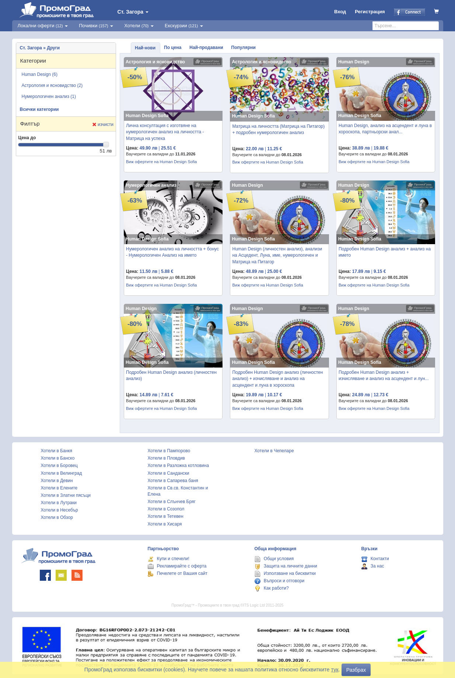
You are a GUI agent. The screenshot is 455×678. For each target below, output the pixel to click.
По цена (172, 47)
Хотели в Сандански (168, 473)
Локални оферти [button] (43, 25)
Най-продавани (206, 47)
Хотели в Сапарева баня (173, 480)
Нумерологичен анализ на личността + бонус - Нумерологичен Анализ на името (172, 252)
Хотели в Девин (57, 480)
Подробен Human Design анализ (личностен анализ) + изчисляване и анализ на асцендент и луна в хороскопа (277, 378)
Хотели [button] (139, 25)
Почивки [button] (96, 25)
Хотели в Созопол (166, 509)
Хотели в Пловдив (166, 458)
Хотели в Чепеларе (274, 450)
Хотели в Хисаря (165, 524)
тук (335, 669)
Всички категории (39, 109)
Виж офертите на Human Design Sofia (161, 161)
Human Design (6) (39, 74)
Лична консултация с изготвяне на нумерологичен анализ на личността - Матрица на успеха (165, 132)
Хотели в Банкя (57, 450)
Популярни (243, 47)
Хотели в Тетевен (165, 516)
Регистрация (370, 11)
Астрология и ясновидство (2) (52, 85)
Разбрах (356, 670)
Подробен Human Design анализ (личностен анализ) (171, 375)
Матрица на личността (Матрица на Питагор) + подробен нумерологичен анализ (278, 129)
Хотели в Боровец (59, 465)
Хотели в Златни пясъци (66, 495)
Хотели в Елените (59, 488)
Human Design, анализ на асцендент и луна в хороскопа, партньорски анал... (385, 128)
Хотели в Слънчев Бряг (172, 501)
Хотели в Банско (58, 458)
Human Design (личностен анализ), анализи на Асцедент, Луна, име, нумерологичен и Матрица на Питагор (277, 255)
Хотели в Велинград (61, 473)
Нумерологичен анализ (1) (49, 96)
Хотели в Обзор (57, 517)
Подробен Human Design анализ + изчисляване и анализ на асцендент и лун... (384, 375)
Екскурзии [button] (184, 25)
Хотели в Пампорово (169, 450)
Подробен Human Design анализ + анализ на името (385, 252)
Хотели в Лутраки (59, 502)
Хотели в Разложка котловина (178, 465)
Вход (340, 11)
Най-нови (145, 47)
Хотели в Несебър (59, 510)
